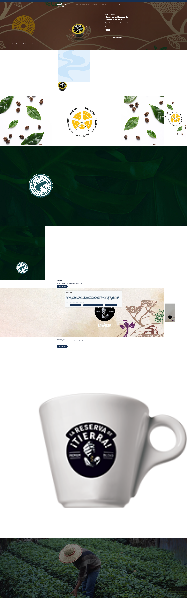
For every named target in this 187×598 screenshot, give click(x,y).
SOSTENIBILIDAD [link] (96, 4)
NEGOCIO (127, 1)
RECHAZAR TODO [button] (111, 305)
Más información (117, 37)
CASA (122, 1)
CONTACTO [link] (103, 4)
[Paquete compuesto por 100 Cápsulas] (107, 30)
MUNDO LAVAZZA (61, 1)
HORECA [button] (76, 4)
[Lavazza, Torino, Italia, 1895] (61, 5)
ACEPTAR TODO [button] (75, 305)
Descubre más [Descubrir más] (62, 286)
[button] (120, 5)
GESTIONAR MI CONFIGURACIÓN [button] (93, 305)
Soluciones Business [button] (85, 4)
